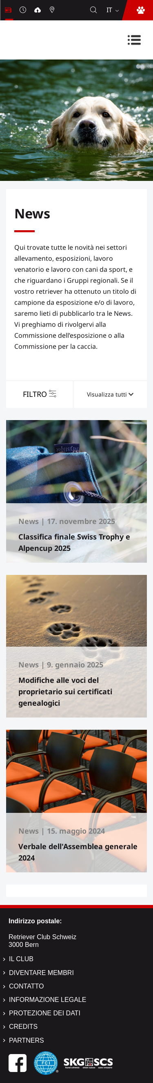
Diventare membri (41, 972)
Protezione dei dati (44, 1013)
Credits (23, 1026)
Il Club (21, 958)
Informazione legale (47, 999)
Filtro (35, 394)
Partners (26, 1040)
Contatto (26, 986)
